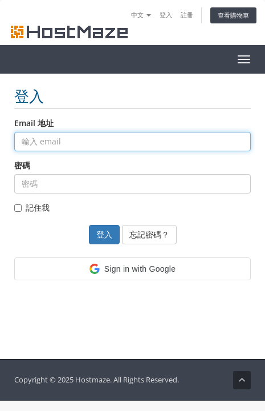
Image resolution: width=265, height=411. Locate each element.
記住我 (32, 207)
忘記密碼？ (149, 234)
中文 (141, 14)
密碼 (22, 165)
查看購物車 (233, 15)
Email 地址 (34, 123)
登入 (166, 14)
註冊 (187, 14)
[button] (132, 268)
